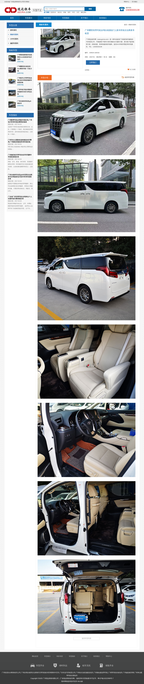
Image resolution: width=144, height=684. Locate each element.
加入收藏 (132, 69)
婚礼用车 (83, 12)
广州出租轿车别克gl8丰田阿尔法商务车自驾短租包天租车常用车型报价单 (20, 177)
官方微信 (134, 1)
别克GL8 (53, 12)
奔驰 (64, 12)
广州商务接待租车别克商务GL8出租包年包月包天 (24, 57)
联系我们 (103, 18)
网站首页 (35, 656)
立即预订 (93, 62)
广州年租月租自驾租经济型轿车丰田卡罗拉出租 (24, 92)
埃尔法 (60, 12)
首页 (12, 18)
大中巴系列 (14, 39)
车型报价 (65, 18)
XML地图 (80, 681)
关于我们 (84, 18)
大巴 (77, 12)
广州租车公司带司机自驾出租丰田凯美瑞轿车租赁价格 (24, 80)
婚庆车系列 (14, 43)
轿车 (69, 12)
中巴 (73, 12)
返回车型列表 (129, 77)
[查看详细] (20, 61)
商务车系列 (14, 34)
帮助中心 (126, 1)
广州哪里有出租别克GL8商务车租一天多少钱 (24, 69)
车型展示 (28, 18)
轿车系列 (13, 30)
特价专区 (47, 18)
